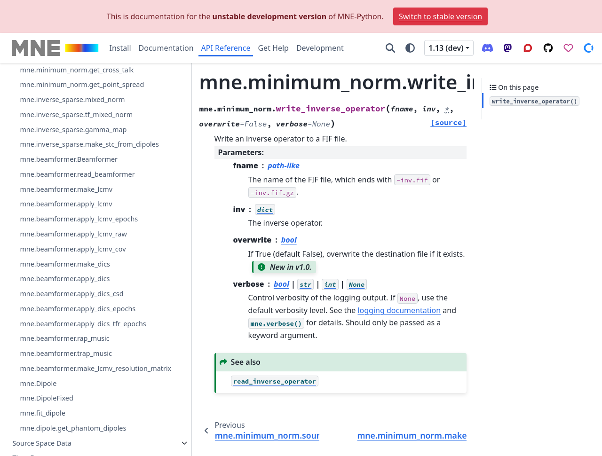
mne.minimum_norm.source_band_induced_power (81, 101)
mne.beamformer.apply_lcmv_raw (73, 412)
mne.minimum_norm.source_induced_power (81, 127)
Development (320, 48)
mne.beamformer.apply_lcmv (66, 382)
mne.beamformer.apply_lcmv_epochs (79, 397)
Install (120, 48)
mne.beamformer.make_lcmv (66, 367)
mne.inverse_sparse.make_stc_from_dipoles (81, 317)
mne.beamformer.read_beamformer (77, 352)
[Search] (390, 48)
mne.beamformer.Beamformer (69, 337)
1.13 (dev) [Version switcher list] (445, 48)
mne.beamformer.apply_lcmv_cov (73, 427)
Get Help (273, 48)
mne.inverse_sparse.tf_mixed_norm (76, 281)
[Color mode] (410, 48)
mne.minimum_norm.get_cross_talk (77, 225)
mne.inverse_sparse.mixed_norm (72, 267)
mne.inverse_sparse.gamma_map (73, 296)
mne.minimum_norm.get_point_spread (80, 246)
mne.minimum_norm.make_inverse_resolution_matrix (81, 179)
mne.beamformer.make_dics (65, 442)
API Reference (226, 48)
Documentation (166, 48)
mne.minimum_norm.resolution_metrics (80, 206)
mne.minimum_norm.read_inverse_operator (80, 75)
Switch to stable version (440, 16)
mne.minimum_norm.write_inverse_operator (81, 153)
